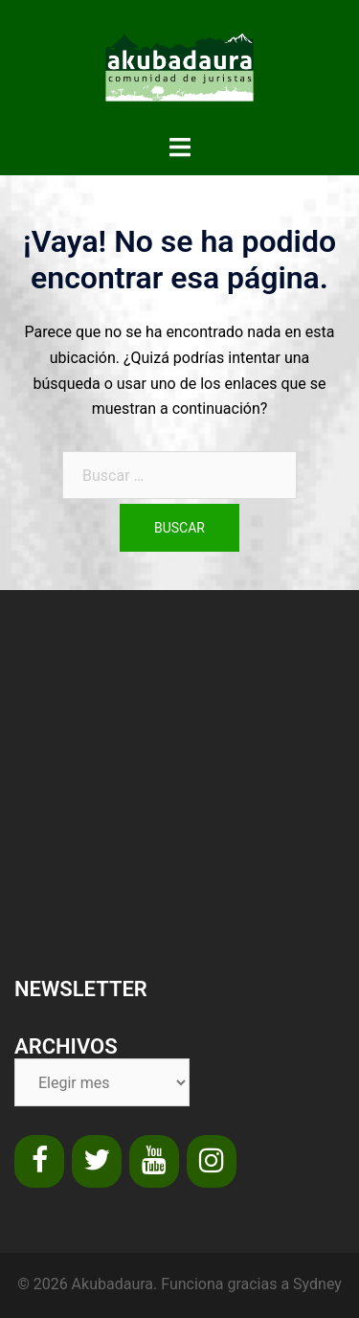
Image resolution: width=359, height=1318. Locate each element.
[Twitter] (97, 1161)
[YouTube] (154, 1161)
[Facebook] (39, 1161)
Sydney (317, 1284)
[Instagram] (211, 1161)
